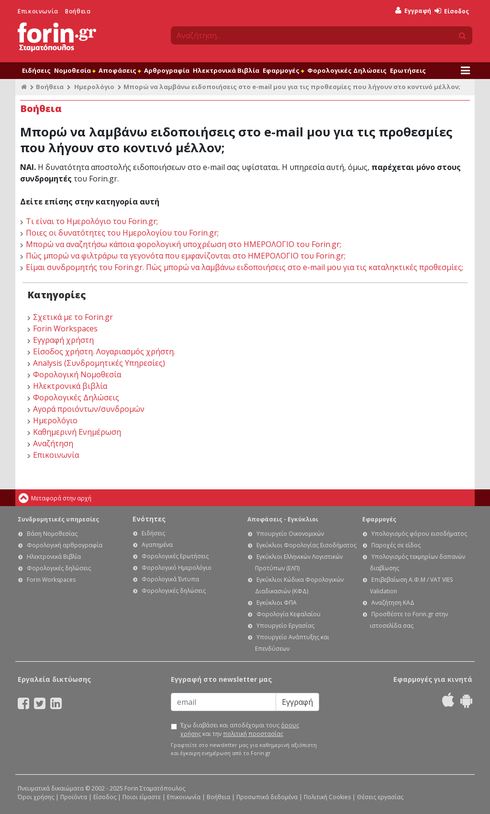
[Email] (223, 702)
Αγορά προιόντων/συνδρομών (89, 409)
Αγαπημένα (157, 545)
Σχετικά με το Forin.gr (73, 317)
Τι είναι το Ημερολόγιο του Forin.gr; (92, 221)
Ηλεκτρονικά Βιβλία (226, 70)
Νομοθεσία (74, 70)
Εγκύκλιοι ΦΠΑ (276, 603)
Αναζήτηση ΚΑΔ (392, 603)
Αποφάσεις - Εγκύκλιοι (282, 519)
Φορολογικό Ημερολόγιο (177, 568)
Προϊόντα (73, 797)
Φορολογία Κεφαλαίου (288, 614)
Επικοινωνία (38, 11)
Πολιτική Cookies (327, 797)
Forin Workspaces (65, 328)
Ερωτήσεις (408, 70)
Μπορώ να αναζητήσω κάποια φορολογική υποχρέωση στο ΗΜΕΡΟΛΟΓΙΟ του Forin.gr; (183, 244)
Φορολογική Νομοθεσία (77, 374)
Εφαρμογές (283, 70)
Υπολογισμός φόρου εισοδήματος (419, 534)
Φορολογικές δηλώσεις (59, 568)
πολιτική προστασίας (253, 734)
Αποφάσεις (120, 70)
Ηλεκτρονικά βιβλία (70, 386)
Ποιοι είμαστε (141, 797)
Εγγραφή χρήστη (63, 340)
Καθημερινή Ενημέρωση (77, 432)
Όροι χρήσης (36, 797)
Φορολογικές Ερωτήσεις (175, 556)
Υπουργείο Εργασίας (285, 626)
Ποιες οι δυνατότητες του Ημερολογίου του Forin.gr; (122, 232)
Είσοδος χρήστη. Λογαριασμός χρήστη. (104, 351)
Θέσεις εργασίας (380, 797)
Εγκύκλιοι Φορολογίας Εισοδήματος (306, 545)
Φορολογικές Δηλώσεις (347, 70)
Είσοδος (451, 11)
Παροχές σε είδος (396, 545)
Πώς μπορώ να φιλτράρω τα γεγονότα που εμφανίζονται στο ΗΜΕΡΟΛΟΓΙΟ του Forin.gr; (185, 255)
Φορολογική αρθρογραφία (64, 545)
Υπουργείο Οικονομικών (290, 534)
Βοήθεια (77, 11)
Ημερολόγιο (94, 86)
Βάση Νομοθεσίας (52, 534)
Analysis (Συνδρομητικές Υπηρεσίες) (99, 363)
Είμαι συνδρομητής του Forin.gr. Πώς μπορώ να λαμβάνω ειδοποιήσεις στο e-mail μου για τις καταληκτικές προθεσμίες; (244, 267)
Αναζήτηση (53, 443)
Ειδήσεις (36, 70)
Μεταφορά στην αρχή (61, 498)
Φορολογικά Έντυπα (170, 579)
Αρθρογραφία (166, 70)
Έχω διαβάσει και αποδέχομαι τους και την (239, 729)
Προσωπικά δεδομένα (267, 797)
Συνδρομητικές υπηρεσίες (58, 519)
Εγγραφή (413, 11)
